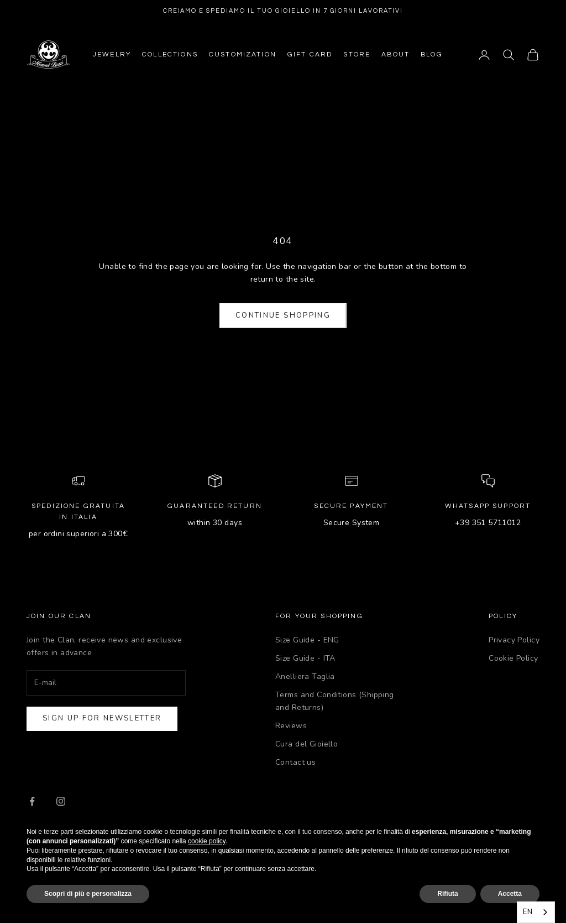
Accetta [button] (510, 894)
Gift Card (309, 54)
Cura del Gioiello (306, 744)
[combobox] (536, 912)
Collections (170, 54)
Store (356, 54)
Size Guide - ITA (305, 658)
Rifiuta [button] (447, 894)
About (395, 54)
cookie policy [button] (207, 841)
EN (527, 912)
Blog (432, 54)
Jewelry (112, 54)
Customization (242, 54)
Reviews (291, 725)
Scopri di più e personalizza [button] (88, 894)
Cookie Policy (513, 658)
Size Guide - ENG (307, 640)
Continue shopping (283, 315)
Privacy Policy (514, 640)
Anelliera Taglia (305, 676)
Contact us (295, 762)
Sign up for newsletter (102, 718)
